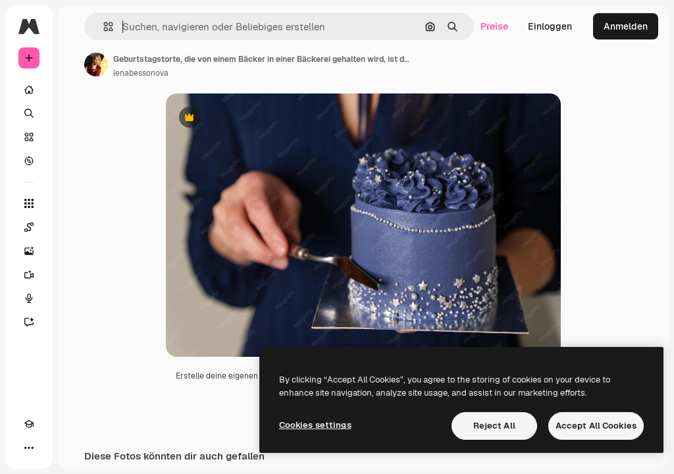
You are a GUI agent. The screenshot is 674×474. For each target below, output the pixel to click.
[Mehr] (28, 447)
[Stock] (28, 136)
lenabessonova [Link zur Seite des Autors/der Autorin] (140, 73)
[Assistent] (28, 321)
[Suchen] (28, 113)
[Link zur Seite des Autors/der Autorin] (96, 64)
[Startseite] (28, 89)
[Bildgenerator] (28, 250)
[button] (103, 27)
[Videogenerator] (28, 274)
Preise (494, 26)
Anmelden (626, 26)
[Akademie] (28, 423)
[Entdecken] (28, 160)
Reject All (494, 425)
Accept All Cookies (596, 425)
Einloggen (550, 26)
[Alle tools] (28, 203)
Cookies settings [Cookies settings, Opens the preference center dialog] (315, 425)
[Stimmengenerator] (28, 298)
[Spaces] (28, 227)
